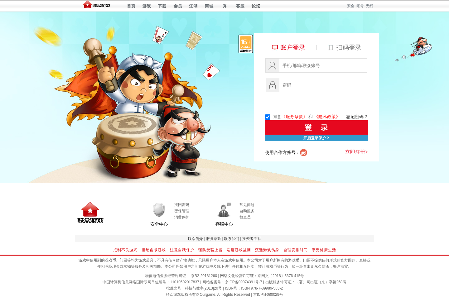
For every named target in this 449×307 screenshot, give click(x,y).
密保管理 (181, 211)
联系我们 (231, 239)
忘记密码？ (357, 116)
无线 (369, 6)
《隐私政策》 (327, 116)
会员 (177, 6)
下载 (162, 6)
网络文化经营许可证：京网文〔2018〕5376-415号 (262, 276)
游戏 (146, 6)
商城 (209, 6)
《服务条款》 (294, 116)
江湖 (193, 6)
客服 (240, 6)
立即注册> (356, 152)
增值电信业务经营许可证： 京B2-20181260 (181, 276)
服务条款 (213, 239)
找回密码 (181, 205)
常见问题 (246, 205)
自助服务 (246, 211)
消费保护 (181, 217)
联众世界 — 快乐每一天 (96, 6)
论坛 (255, 6)
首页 (131, 6)
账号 (360, 6)
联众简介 (195, 239)
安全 (351, 6)
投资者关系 (251, 239)
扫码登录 (348, 47)
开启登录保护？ (316, 138)
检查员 (245, 217)
